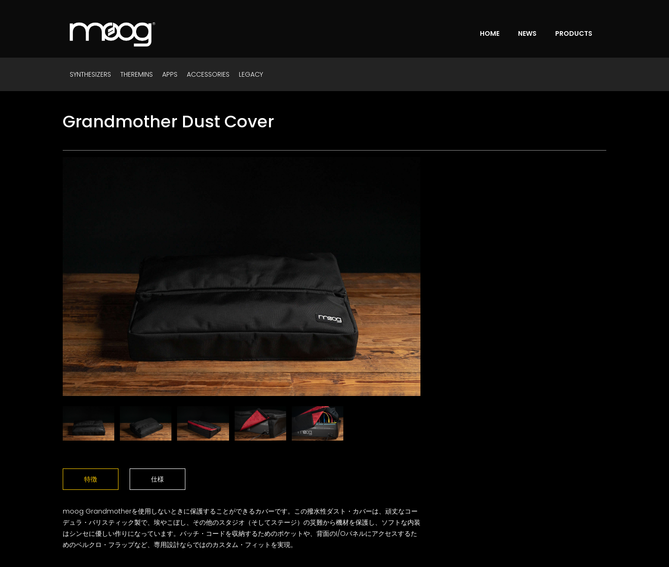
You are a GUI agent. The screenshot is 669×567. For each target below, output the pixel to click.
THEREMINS (136, 74)
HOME (489, 33)
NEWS (527, 33)
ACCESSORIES (208, 74)
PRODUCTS (573, 33)
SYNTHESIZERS (90, 74)
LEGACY (251, 74)
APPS (169, 74)
